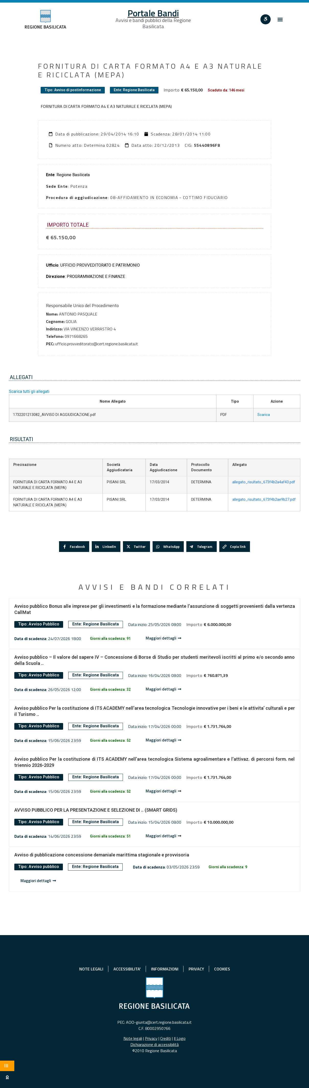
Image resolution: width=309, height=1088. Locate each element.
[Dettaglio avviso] (164, 638)
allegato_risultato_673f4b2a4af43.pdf (263, 482)
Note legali (132, 1038)
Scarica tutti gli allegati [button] (29, 391)
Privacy (151, 1038)
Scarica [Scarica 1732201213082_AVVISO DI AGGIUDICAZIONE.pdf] (263, 415)
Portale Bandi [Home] (153, 13)
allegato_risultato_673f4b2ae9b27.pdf (264, 499)
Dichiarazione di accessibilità (154, 1044)
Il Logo (180, 1038)
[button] (280, 19)
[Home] (45, 19)
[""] (265, 19)
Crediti (165, 1038)
